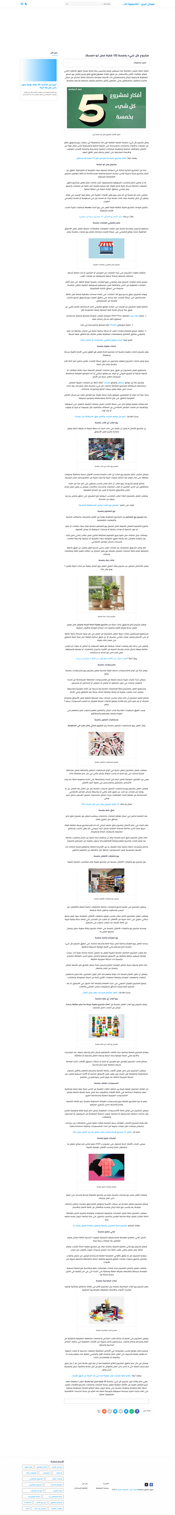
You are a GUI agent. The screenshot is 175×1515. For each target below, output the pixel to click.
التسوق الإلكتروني (35, 1485)
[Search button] (67, 4)
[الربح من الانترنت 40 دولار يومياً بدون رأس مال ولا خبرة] (39, 70)
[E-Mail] (117, 1412)
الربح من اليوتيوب (37, 1491)
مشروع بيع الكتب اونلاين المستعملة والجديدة (99, 505)
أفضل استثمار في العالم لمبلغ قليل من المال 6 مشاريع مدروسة (102, 658)
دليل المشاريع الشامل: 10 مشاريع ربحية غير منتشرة (100, 216)
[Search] (87, 4)
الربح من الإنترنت (56, 1468)
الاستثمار (59, 1473)
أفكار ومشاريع (42, 1468)
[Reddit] (98, 1412)
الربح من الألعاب (41, 1503)
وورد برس (134, 316)
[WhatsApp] (130, 1412)
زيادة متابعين (57, 1491)
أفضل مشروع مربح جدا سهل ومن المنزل (100, 992)
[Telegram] (111, 1412)
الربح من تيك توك (40, 1509)
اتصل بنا (106, 1484)
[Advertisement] (87, 30)
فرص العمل (28, 1468)
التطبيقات (46, 1473)
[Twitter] (124, 1412)
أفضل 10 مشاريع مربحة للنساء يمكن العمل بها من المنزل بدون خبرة (102, 1132)
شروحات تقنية (57, 1479)
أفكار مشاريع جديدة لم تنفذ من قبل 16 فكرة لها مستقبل (101, 158)
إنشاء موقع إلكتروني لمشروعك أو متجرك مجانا (101, 340)
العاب (27, 1509)
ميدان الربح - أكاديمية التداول (137, 3)
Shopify (113, 325)
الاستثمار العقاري (56, 1503)
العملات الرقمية (56, 1509)
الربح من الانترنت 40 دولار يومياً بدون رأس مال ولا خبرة (39, 86)
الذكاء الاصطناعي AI (55, 1497)
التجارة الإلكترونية (34, 1497)
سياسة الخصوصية (102, 1489)
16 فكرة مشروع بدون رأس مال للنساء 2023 (100, 804)
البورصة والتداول (56, 1485)
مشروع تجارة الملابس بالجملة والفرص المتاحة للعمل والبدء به (100, 1225)
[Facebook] (137, 1412)
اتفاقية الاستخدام (81, 1489)
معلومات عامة (31, 1473)
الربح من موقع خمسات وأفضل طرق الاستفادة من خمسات (100, 416)
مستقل (121, 382)
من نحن (85, 1484)
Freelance (27, 1503)
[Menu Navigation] (22, 4)
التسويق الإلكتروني (36, 1479)
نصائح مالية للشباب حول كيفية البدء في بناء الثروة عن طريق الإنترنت (101, 1376)
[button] (26, 3)
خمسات (107, 382)
